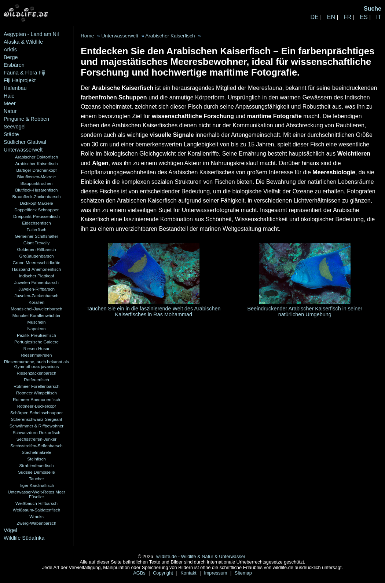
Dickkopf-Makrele (36, 203)
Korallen (36, 302)
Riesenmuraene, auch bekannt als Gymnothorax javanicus (36, 364)
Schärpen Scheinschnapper (36, 412)
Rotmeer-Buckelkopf (36, 406)
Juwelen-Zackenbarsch (37, 295)
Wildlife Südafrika (24, 538)
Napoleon (36, 328)
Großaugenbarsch (36, 256)
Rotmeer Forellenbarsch (36, 386)
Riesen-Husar (36, 348)
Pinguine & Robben (26, 119)
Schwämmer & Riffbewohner (37, 425)
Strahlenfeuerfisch (36, 465)
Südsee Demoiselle (36, 472)
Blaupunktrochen (37, 183)
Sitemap (243, 573)
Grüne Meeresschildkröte (36, 262)
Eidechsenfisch (36, 223)
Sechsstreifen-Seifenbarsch (36, 445)
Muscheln (36, 322)
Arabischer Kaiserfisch (36, 163)
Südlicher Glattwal (25, 142)
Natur (10, 111)
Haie (9, 96)
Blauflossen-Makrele (36, 176)
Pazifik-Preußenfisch (36, 335)
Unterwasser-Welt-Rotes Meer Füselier (36, 494)
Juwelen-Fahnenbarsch (36, 282)
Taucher (36, 478)
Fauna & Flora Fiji (24, 73)
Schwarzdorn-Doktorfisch (36, 432)
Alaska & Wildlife (23, 42)
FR (347, 17)
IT (378, 17)
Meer (10, 103)
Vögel (10, 530)
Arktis (10, 49)
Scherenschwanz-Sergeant (36, 419)
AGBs (140, 573)
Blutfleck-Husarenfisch (36, 189)
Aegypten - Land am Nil (31, 34)
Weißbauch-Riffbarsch (36, 503)
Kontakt (189, 573)
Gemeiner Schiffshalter (36, 236)
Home (87, 36)
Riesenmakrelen (36, 355)
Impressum (216, 573)
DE (314, 17)
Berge (11, 57)
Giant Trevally (36, 242)
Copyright (163, 573)
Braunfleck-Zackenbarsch (36, 196)
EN (331, 17)
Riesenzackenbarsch (36, 373)
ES (363, 17)
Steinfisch (36, 458)
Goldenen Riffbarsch (36, 249)
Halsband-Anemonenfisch (36, 269)
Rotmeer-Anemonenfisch (36, 399)
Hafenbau (15, 88)
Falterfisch (37, 229)
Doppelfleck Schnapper (36, 209)
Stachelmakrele (36, 452)
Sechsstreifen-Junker (36, 439)
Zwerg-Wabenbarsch (36, 523)
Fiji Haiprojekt (20, 80)
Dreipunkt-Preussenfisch (36, 216)
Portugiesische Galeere (36, 341)
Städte (11, 134)
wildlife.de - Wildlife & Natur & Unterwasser (200, 556)
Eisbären (14, 65)
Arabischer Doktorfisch (36, 156)
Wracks (36, 516)
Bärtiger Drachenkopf (36, 170)
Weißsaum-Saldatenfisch (36, 509)
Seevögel (15, 127)
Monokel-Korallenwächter (36, 315)
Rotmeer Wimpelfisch (36, 392)
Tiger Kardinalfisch (36, 485)
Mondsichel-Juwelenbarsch (36, 308)
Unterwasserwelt (23, 150)
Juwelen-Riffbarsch (36, 289)
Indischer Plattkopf (36, 275)
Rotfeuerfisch (36, 379)
